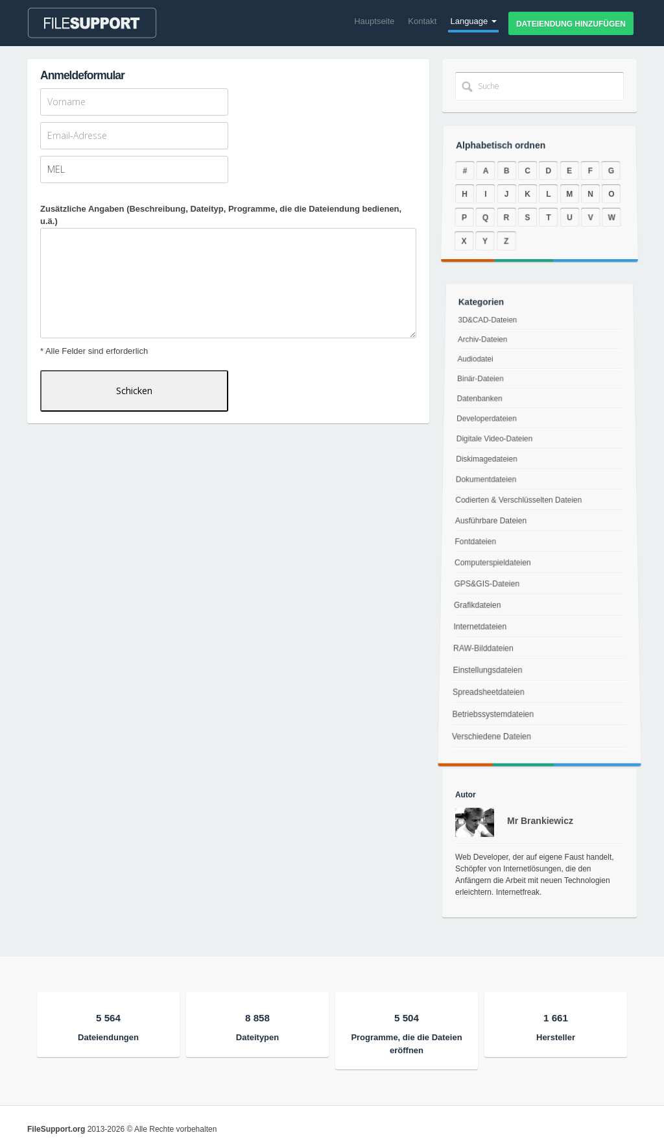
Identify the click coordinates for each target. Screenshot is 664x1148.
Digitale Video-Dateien (496, 442)
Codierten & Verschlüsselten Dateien (519, 500)
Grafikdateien (474, 608)
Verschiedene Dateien (485, 760)
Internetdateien (476, 632)
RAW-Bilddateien (479, 656)
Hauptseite (374, 21)
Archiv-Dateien (487, 355)
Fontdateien (474, 541)
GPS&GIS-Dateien (485, 585)
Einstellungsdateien (483, 680)
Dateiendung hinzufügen (571, 24)
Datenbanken (482, 406)
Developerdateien (489, 424)
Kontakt (422, 21)
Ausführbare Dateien (491, 520)
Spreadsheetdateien (483, 706)
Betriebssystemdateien (487, 733)
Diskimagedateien (487, 461)
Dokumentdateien (487, 481)
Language (473, 21)
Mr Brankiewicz (540, 821)
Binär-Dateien (484, 389)
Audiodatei (480, 372)
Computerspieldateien (491, 563)
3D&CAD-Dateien (492, 339)
